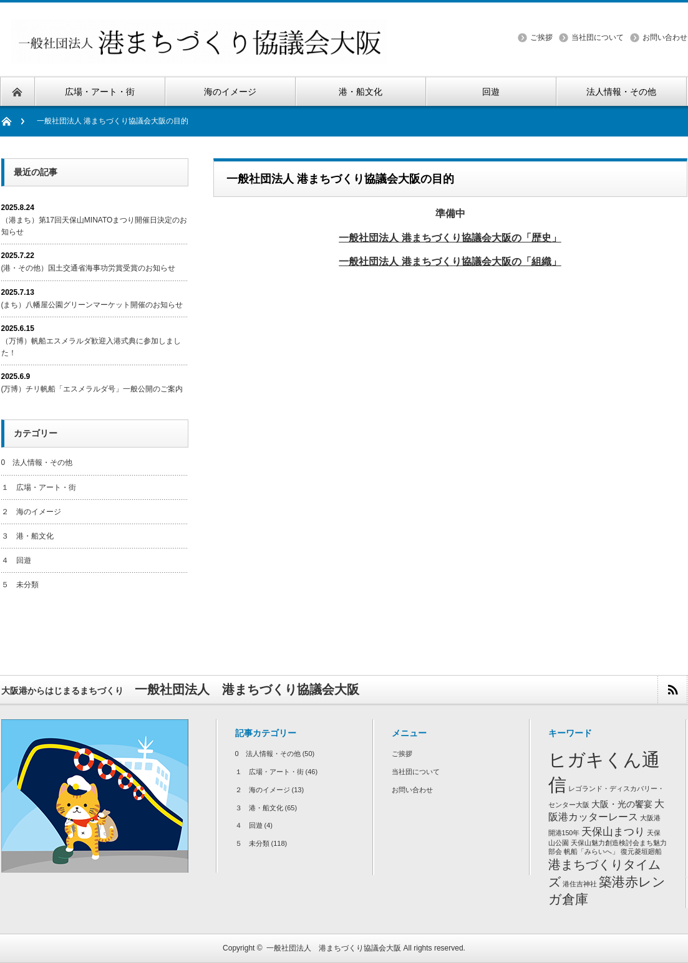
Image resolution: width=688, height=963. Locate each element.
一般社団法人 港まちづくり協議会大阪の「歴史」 (450, 237)
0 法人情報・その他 (37, 462)
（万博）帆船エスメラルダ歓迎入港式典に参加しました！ (91, 347)
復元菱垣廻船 (641, 851)
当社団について (597, 37)
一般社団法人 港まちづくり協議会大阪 (333, 948)
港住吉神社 (580, 884)
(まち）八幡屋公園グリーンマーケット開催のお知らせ (92, 304)
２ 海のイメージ (31, 511)
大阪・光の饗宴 (621, 804)
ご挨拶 (541, 37)
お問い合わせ (664, 37)
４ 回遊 (16, 560)
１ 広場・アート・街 (38, 487)
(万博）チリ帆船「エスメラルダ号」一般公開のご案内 (92, 389)
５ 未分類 (20, 584)
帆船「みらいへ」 (591, 851)
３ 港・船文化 (27, 536)
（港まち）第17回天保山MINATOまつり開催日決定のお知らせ (94, 226)
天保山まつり (613, 831)
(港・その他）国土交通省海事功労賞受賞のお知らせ (88, 268)
